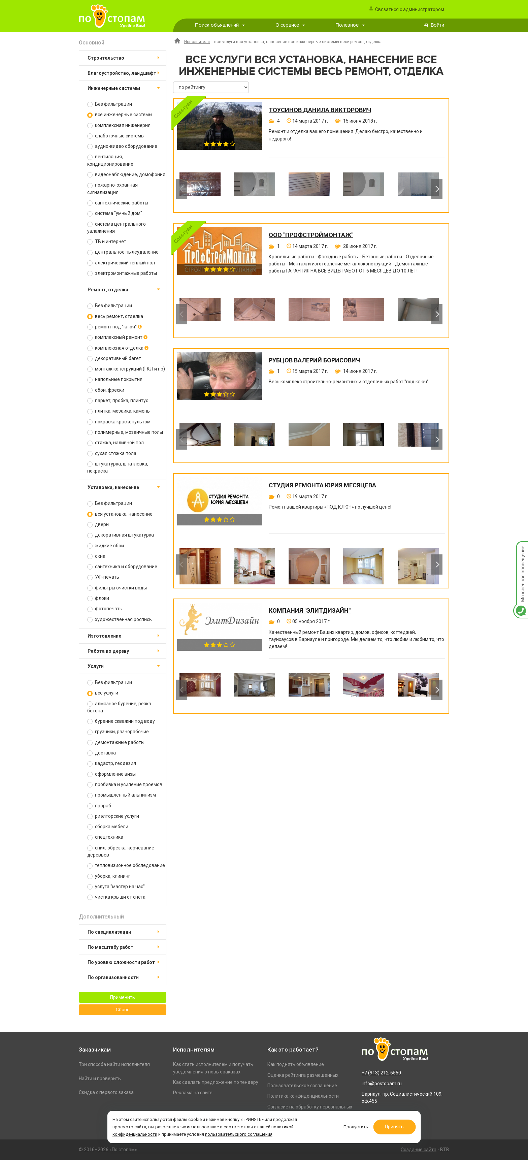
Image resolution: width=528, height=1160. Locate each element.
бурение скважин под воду (121, 721)
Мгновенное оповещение (520, 548)
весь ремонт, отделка (115, 316)
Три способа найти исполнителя (114, 1064)
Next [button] (436, 189)
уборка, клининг (108, 876)
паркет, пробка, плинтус (117, 401)
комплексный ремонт (117, 337)
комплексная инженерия (119, 125)
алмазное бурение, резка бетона (119, 707)
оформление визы (111, 774)
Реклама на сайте (192, 1092)
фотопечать (104, 609)
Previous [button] (181, 189)
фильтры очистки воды (117, 588)
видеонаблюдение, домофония (126, 175)
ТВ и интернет (106, 242)
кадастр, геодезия (111, 763)
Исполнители (197, 41)
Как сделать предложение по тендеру (215, 1082)
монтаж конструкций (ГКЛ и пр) (126, 369)
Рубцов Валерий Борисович (314, 360)
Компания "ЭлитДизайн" (310, 611)
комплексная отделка (117, 348)
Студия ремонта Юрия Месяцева (322, 485)
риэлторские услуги (113, 816)
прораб (99, 806)
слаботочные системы (115, 136)
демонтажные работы (115, 742)
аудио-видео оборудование (122, 146)
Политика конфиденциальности (303, 1096)
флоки (98, 598)
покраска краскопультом (119, 422)
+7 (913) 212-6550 (381, 1072)
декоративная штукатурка (120, 535)
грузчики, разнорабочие (118, 732)
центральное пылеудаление (123, 252)
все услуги (102, 693)
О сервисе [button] (290, 25)
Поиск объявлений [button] (220, 25)
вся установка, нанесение (120, 514)
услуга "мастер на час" (116, 887)
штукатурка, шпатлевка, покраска (117, 467)
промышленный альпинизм (121, 795)
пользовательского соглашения (238, 1134)
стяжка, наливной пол (115, 443)
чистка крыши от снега (116, 897)
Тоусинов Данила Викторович (320, 110)
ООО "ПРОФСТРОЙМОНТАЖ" (311, 235)
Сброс (122, 1009)
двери (98, 524)
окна (96, 556)
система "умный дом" (114, 213)
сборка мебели (107, 827)
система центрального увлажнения (116, 227)
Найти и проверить (100, 1078)
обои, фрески (105, 390)
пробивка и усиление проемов (124, 784)
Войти (437, 25)
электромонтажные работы (122, 273)
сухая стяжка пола (111, 453)
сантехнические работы (117, 203)
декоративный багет (114, 358)
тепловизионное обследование (126, 865)
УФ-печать (103, 577)
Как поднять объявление (295, 1064)
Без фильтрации (109, 104)
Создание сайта (418, 1149)
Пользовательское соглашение (302, 1085)
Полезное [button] (350, 25)
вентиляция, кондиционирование (110, 160)
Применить (122, 997)
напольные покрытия (114, 379)
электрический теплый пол (121, 263)
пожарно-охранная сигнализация (112, 188)
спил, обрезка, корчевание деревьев (120, 851)
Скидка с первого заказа (106, 1092)
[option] (200, 188)
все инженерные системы (119, 115)
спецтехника (105, 837)
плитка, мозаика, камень (118, 411)
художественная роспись (119, 619)
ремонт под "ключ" (114, 327)
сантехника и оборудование (122, 567)
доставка (101, 753)
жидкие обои (105, 546)
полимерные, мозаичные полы (125, 432)
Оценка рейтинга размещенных (302, 1075)
